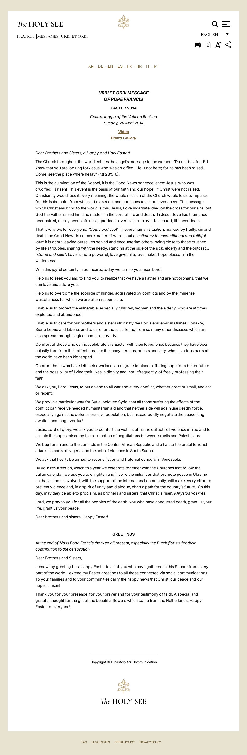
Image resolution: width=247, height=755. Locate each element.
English (211, 35)
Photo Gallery (123, 138)
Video (123, 131)
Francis (26, 36)
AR (90, 66)
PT (156, 66)
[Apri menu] (225, 24)
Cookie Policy (125, 742)
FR (129, 66)
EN (110, 66)
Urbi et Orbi (74, 36)
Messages (48, 36)
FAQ (84, 742)
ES (120, 66)
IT (148, 66)
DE (100, 66)
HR (139, 66)
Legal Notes (101, 742)
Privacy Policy (150, 742)
